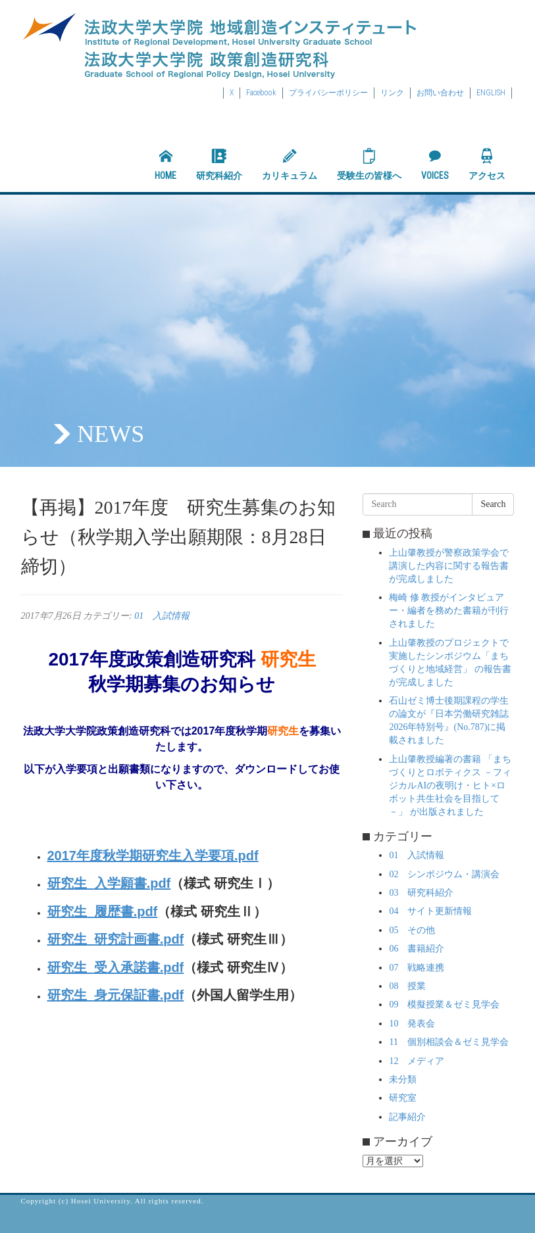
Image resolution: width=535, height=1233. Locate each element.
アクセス (487, 164)
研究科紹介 (219, 164)
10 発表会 (412, 1023)
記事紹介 (407, 1117)
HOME (165, 164)
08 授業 (407, 986)
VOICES (435, 164)
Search (492, 504)
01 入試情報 (162, 616)
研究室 (403, 1098)
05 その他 (412, 930)
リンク (392, 92)
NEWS (110, 434)
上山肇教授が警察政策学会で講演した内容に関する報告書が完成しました (449, 566)
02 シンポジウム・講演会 (444, 874)
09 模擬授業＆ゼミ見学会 (444, 1004)
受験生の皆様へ (369, 164)
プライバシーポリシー (328, 92)
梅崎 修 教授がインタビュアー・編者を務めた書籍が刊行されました (449, 610)
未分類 (403, 1079)
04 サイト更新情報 (430, 911)
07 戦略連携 (416, 968)
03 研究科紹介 (421, 893)
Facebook (261, 92)
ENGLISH (490, 92)
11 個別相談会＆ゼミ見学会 (448, 1042)
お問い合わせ (440, 92)
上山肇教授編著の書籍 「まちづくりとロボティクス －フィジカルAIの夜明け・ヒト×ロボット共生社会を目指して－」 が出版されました (450, 785)
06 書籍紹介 (416, 949)
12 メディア (416, 1061)
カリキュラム (289, 164)
